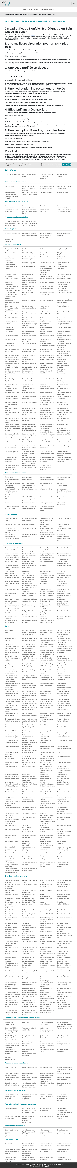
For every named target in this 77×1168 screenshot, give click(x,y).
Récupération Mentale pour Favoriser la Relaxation (47, 715)
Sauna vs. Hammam (46, 192)
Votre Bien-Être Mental (12, 746)
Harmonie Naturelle (46, 300)
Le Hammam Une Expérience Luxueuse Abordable (46, 607)
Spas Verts (25, 1022)
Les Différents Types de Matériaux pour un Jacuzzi (47, 536)
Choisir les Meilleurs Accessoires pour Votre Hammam (29, 499)
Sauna (7, 503)
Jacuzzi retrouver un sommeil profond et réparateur (11, 859)
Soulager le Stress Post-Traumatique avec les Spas (12, 658)
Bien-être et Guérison (64, 278)
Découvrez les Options (29, 503)
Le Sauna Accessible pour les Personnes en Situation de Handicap (12, 776)
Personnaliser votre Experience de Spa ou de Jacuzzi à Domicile (12, 556)
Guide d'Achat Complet (12, 174)
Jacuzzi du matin (62, 424)
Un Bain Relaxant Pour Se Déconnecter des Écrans (64, 943)
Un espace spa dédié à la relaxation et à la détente (64, 865)
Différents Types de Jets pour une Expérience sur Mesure (12, 288)
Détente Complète (46, 489)
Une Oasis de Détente (64, 518)
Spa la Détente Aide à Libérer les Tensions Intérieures (29, 937)
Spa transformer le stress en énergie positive (11, 985)
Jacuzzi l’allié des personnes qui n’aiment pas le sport (46, 843)
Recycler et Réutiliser (64, 1028)
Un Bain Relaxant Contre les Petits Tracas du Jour (62, 953)
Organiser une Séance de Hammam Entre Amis (47, 601)
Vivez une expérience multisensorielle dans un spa (12, 420)
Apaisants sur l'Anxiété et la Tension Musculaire (12, 886)
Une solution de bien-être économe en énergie (12, 1051)
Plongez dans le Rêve (46, 282)
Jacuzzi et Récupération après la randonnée (64, 831)
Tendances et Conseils (64, 565)
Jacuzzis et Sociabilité (64, 890)
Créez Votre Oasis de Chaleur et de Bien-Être (46, 176)
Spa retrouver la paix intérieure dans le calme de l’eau (11, 436)
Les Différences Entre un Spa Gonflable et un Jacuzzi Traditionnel (29, 223)
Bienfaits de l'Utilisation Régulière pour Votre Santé (12, 646)
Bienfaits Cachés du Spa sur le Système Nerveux (46, 837)
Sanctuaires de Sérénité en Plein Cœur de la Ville (47, 804)
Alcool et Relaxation (63, 306)
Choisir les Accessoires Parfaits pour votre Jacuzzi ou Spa (12, 485)
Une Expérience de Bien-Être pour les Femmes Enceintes (63, 701)
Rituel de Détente (28, 328)
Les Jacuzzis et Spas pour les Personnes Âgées (46, 632)
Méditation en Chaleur (47, 335)
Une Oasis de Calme (28, 802)
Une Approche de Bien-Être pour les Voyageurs (45, 693)
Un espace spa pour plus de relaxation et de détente (29, 1012)
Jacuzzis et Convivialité (29, 528)
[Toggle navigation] (73, 3)
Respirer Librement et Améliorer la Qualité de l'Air (29, 721)
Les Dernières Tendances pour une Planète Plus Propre (46, 1030)
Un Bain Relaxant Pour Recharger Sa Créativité (64, 414)
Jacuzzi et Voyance (28, 918)
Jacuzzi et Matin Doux (12, 393)
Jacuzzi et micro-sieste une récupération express (12, 973)
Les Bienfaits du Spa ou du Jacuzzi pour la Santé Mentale (64, 640)
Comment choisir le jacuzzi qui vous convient (11, 1097)
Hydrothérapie (44, 725)
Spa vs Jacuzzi (9, 186)
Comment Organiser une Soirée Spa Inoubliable (46, 550)
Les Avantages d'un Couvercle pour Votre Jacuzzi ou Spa (29, 485)
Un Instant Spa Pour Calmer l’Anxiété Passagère (11, 943)
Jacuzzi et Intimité (46, 898)
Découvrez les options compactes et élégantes (29, 1097)
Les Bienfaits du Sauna (64, 741)
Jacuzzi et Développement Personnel (62, 381)
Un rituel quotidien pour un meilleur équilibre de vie (46, 1006)
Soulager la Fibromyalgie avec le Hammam (29, 758)
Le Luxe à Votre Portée (12, 233)
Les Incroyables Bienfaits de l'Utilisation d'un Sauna (29, 748)
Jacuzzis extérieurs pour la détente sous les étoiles (46, 1097)
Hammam (43, 565)
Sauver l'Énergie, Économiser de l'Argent (27, 1044)
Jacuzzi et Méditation (46, 359)
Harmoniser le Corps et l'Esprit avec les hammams (12, 804)
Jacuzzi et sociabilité (11, 989)
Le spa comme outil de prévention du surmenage (64, 973)
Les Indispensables (46, 503)
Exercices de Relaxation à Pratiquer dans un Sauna (64, 727)
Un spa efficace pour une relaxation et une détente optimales (12, 870)
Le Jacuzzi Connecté (46, 1116)
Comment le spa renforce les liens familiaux (45, 467)
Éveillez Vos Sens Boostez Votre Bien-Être (45, 324)
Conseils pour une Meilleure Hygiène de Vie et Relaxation (29, 632)
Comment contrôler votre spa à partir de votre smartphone (28, 1110)
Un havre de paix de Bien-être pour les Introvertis (63, 666)
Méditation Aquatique (29, 263)
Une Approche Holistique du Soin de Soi (29, 314)
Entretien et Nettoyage (12, 524)
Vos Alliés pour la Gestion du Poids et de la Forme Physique (29, 658)
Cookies (57, 166)
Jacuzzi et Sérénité (46, 393)
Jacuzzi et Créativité (63, 977)
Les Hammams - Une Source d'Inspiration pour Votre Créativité (12, 607)
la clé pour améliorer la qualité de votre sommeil (47, 865)
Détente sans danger (64, 1073)
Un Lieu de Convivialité (12, 808)
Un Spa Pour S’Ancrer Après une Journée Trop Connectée (47, 414)
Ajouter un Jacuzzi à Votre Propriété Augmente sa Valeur (46, 530)
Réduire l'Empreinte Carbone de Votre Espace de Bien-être (11, 1038)
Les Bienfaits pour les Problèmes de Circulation (64, 345)
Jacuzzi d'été (9, 1144)
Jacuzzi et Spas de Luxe (64, 918)
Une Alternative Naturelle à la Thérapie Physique (29, 784)
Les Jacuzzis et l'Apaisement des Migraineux (62, 809)
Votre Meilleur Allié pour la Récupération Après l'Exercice (29, 646)
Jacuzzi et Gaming (63, 898)
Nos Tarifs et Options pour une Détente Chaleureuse (46, 235)
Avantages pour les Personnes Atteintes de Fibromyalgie (47, 640)
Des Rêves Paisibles (63, 756)
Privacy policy (45, 1166)
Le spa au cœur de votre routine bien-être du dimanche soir (29, 436)
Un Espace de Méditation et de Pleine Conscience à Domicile (64, 646)
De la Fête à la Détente (64, 292)
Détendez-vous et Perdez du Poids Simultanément (28, 288)
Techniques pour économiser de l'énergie (10, 1159)
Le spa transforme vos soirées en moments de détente (47, 459)
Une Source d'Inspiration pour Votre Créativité (63, 583)
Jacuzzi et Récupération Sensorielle (26, 843)
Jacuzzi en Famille (46, 890)
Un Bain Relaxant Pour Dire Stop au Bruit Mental (47, 937)
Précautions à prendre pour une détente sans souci (64, 1069)
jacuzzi (33, 35)
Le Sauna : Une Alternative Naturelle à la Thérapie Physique (12, 784)
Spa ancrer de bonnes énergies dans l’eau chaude (64, 967)
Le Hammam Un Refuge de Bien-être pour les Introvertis (46, 792)
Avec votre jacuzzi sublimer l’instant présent (28, 454)
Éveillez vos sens (45, 249)
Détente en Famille (11, 278)
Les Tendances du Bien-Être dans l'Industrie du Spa (62, 562)
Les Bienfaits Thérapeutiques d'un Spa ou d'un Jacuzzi (28, 652)
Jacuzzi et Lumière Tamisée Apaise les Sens (11, 404)
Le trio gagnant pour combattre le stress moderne (64, 1006)
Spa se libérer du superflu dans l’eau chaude (28, 853)
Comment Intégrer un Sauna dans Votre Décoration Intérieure (29, 577)
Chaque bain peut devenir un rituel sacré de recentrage (47, 979)
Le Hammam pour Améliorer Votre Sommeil (46, 737)
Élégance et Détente (29, 335)
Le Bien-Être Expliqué (29, 300)
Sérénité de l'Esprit (28, 253)
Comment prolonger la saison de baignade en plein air (12, 1152)
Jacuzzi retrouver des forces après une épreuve (46, 853)
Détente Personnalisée (29, 489)
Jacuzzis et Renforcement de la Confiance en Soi (63, 351)
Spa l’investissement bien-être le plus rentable (46, 985)
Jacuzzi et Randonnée (29, 363)
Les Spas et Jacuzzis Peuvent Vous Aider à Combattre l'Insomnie (47, 652)
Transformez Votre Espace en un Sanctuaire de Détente (29, 550)
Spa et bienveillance (46, 418)
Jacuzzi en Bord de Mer (29, 617)
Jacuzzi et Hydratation (12, 829)
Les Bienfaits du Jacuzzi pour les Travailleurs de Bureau (12, 536)
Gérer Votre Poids (11, 766)
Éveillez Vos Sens (27, 752)
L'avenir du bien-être (11, 1108)
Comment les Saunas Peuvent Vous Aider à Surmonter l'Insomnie (47, 758)
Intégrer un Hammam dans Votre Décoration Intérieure (47, 577)
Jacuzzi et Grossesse (46, 808)
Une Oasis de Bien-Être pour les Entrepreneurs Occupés (12, 701)
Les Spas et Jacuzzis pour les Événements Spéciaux (29, 556)
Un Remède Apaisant (64, 762)
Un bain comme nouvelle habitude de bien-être (64, 454)
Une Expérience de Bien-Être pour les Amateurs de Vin (63, 693)
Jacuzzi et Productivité (47, 379)
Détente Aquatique (28, 267)
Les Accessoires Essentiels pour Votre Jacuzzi (12, 530)
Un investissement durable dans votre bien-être (11, 1012)
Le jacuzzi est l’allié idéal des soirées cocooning (11, 459)
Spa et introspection (11, 452)
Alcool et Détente (10, 339)
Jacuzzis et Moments (29, 343)
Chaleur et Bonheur (11, 335)
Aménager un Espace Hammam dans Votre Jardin (12, 583)
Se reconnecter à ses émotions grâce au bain (11, 853)
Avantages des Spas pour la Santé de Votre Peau (29, 678)
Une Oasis (60, 752)
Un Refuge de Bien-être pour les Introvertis (28, 792)
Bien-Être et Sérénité (64, 328)
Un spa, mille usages (63, 446)
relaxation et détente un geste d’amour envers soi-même (11, 467)
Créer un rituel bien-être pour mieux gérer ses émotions (64, 430)
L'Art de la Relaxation (46, 497)
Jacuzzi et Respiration (64, 825)
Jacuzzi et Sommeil (63, 914)
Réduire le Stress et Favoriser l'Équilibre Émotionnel (63, 678)
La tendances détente (12, 589)
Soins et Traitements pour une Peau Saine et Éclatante (12, 314)
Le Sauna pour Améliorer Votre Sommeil (27, 737)
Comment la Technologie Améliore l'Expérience (12, 308)
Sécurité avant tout (11, 1067)
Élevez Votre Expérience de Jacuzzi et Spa (12, 479)
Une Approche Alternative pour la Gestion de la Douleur (47, 678)
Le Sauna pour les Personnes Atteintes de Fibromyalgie (29, 743)
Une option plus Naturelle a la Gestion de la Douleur (12, 672)
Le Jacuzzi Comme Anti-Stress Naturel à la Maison (47, 953)
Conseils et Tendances (64, 548)
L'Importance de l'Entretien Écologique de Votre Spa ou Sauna (64, 1024)
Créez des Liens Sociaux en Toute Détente (62, 672)
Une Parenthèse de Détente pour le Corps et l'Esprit (29, 324)
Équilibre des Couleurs (47, 263)
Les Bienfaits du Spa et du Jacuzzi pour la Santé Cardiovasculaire (29, 701)
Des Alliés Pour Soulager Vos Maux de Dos (12, 652)
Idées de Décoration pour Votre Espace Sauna (46, 520)
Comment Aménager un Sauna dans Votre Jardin (64, 595)
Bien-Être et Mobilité (11, 318)
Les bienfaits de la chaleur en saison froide (28, 1146)
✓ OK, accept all (34, 1166)
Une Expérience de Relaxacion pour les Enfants (11, 666)
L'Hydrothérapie (62, 249)
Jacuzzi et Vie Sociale (46, 914)
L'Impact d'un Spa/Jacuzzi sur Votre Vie (12, 302)
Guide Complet (45, 206)
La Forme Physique (28, 766)
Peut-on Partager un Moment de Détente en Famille (46, 920)
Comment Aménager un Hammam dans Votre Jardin (12, 601)
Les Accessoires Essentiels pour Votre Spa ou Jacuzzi (64, 491)
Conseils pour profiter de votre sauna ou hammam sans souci (29, 1085)
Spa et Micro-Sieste (11, 841)
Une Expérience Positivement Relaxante (10, 259)
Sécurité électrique (46, 1067)
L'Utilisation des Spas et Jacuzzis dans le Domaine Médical (46, 701)
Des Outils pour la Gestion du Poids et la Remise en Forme (29, 707)
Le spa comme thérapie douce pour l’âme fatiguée (11, 865)
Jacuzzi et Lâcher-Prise (47, 389)
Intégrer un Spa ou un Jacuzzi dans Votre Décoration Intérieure (47, 556)
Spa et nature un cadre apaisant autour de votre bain (64, 442)
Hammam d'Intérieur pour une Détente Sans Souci (29, 212)
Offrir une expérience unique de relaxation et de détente (64, 459)
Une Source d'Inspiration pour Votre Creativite (28, 562)
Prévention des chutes (29, 1067)
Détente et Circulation (47, 257)
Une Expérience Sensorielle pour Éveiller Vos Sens (62, 288)
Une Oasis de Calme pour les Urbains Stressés (46, 672)
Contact (58, 164)
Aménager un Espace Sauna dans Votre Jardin (64, 577)
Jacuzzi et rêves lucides (12, 977)
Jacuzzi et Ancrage (46, 931)
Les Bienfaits (9, 331)
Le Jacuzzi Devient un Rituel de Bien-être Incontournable (47, 398)
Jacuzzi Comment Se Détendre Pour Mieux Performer (29, 448)
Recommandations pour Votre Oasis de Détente (28, 188)
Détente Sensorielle (28, 393)
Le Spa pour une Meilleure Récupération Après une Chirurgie (29, 685)
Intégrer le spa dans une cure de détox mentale (46, 442)
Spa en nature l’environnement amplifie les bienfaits (46, 430)
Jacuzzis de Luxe (62, 192)
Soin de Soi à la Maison (29, 884)
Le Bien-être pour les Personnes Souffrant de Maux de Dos (11, 693)
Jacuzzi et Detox (10, 825)
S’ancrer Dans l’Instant (29, 402)
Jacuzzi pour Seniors (29, 813)
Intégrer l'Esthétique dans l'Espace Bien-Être (29, 613)
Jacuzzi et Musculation (64, 813)
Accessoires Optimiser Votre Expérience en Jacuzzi (47, 509)
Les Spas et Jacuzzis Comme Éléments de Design (12, 567)
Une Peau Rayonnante (47, 278)
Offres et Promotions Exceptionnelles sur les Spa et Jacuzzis (12, 223)
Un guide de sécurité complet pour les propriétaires (46, 1079)
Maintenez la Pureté (28, 524)
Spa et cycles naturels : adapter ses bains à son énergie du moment (47, 436)
